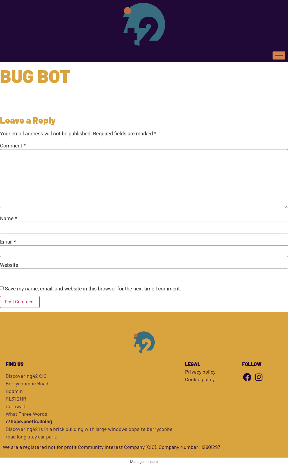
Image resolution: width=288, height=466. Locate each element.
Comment (13, 145)
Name (8, 218)
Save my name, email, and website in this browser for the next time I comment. (93, 288)
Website (9, 265)
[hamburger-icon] (279, 55)
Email (8, 241)
